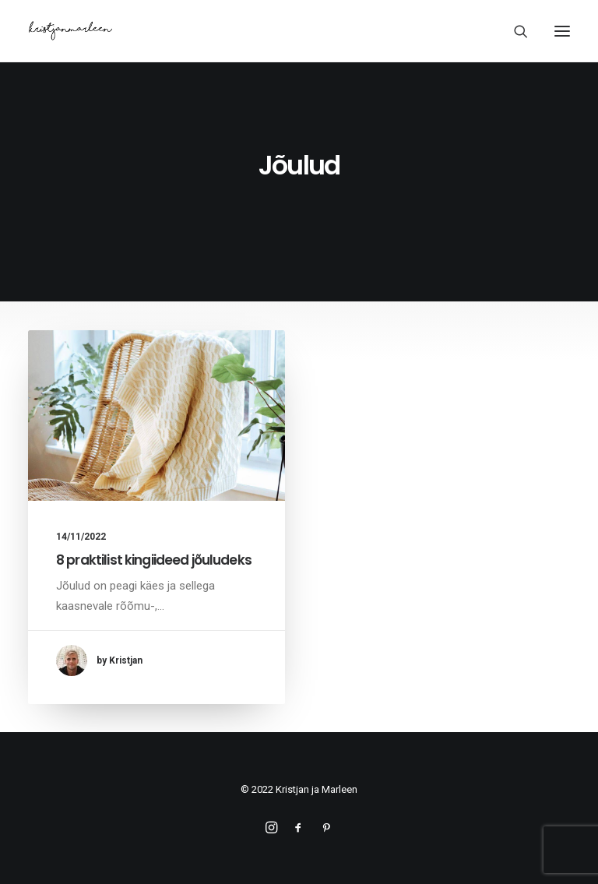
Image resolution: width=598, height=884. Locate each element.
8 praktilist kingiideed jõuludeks (154, 560)
